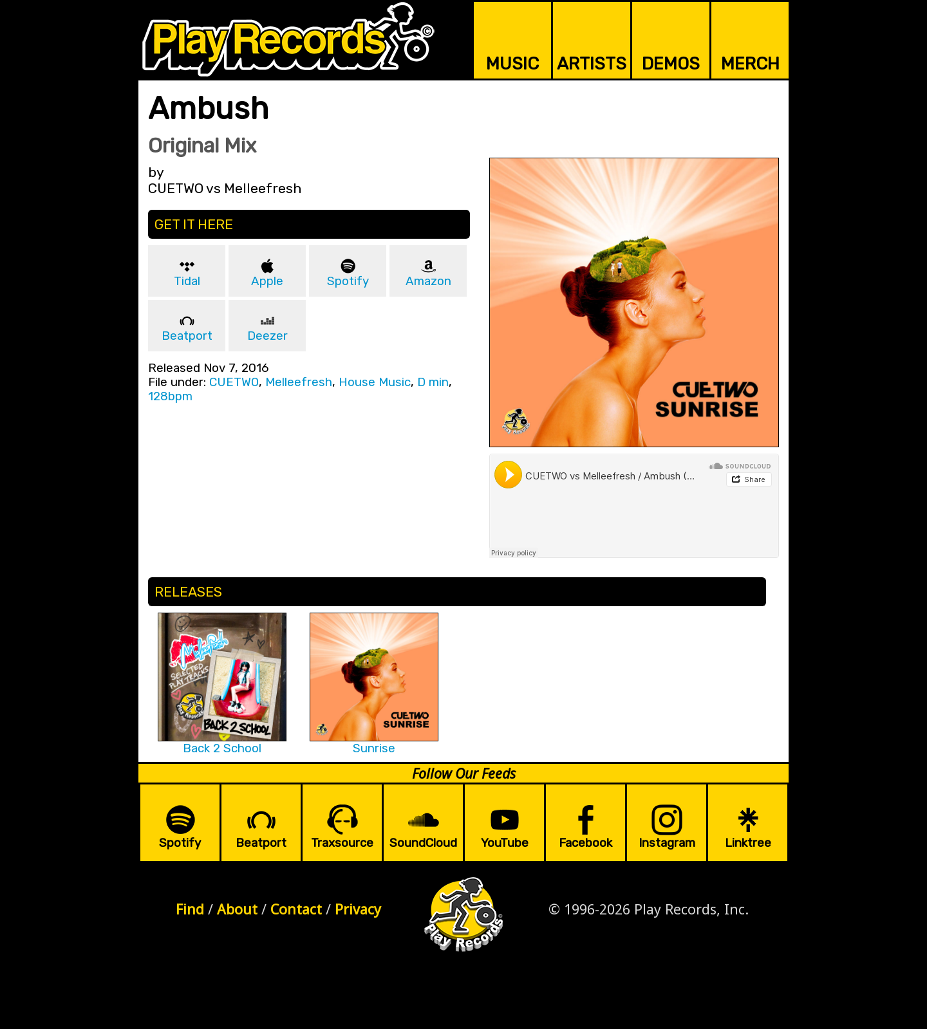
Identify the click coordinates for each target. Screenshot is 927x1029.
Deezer (267, 336)
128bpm (170, 396)
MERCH (750, 63)
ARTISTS (591, 63)
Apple (267, 281)
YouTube (505, 843)
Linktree (748, 843)
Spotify (348, 281)
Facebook (585, 843)
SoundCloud (423, 843)
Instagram (667, 843)
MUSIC (512, 63)
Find (190, 909)
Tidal (187, 281)
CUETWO (234, 382)
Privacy (358, 909)
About (237, 909)
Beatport (187, 336)
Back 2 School (222, 748)
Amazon (428, 281)
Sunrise (374, 748)
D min (433, 382)
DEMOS (671, 63)
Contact (296, 909)
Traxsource (342, 843)
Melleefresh (298, 382)
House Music (375, 382)
